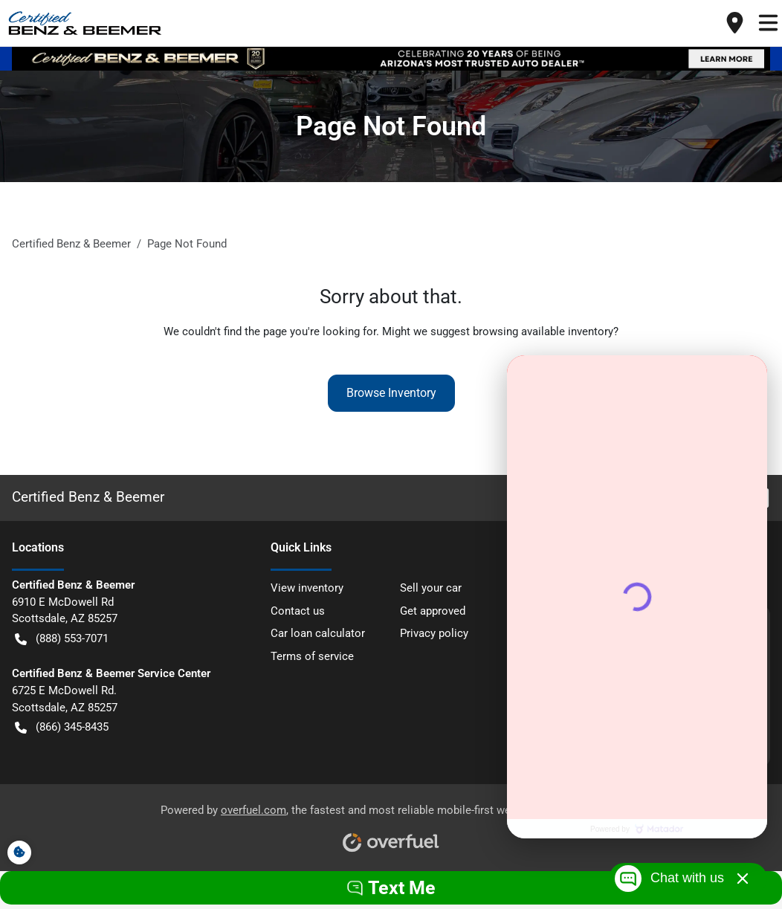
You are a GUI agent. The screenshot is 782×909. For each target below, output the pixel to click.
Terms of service (312, 656)
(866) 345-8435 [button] (62, 727)
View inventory (307, 588)
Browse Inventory (391, 393)
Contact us (298, 611)
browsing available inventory (543, 331)
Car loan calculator (318, 633)
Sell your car (431, 588)
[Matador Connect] (637, 596)
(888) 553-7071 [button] (62, 638)
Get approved (432, 611)
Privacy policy (434, 633)
